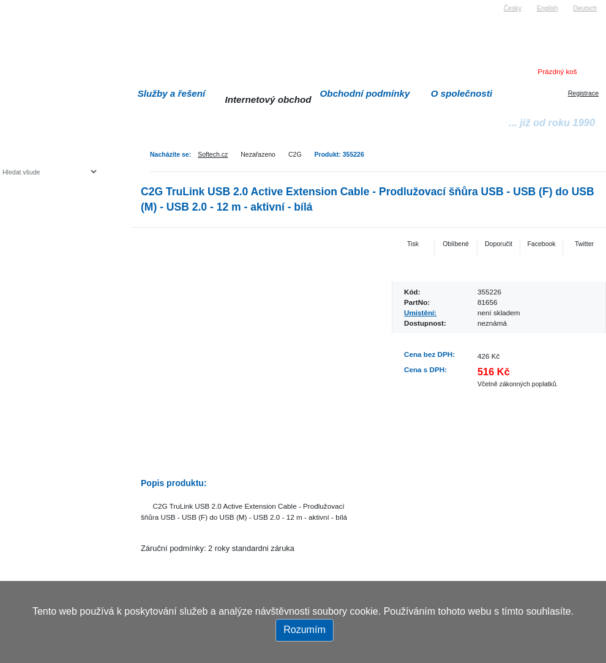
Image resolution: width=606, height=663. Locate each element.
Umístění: (420, 313)
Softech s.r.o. (21, 4)
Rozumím (304, 629)
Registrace (583, 93)
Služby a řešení (172, 93)
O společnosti (462, 93)
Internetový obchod (268, 99)
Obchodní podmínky (365, 93)
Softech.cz (213, 154)
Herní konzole (45, 271)
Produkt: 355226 (339, 154)
